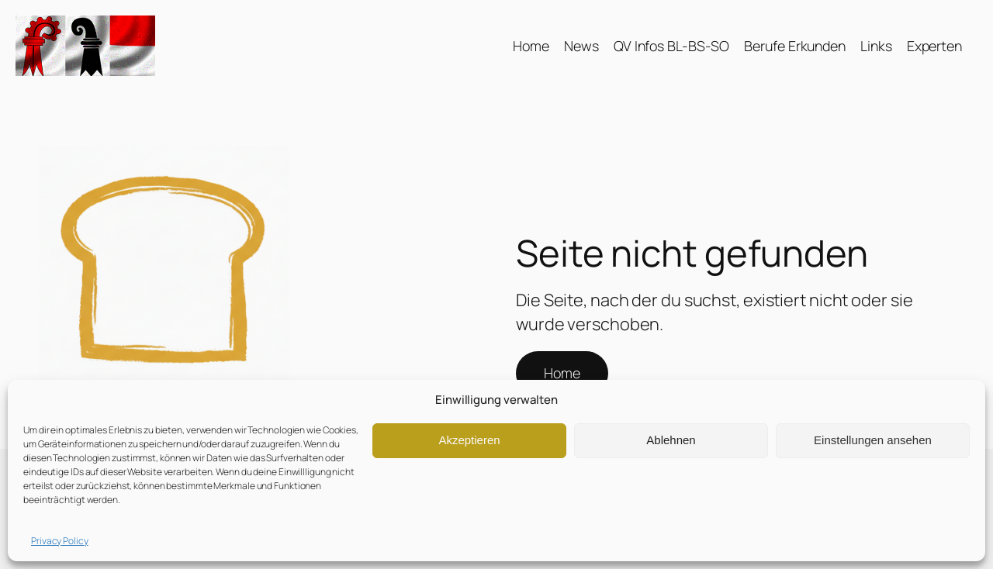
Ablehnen (670, 440)
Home (562, 373)
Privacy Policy (59, 540)
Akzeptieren (469, 440)
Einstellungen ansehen (873, 440)
